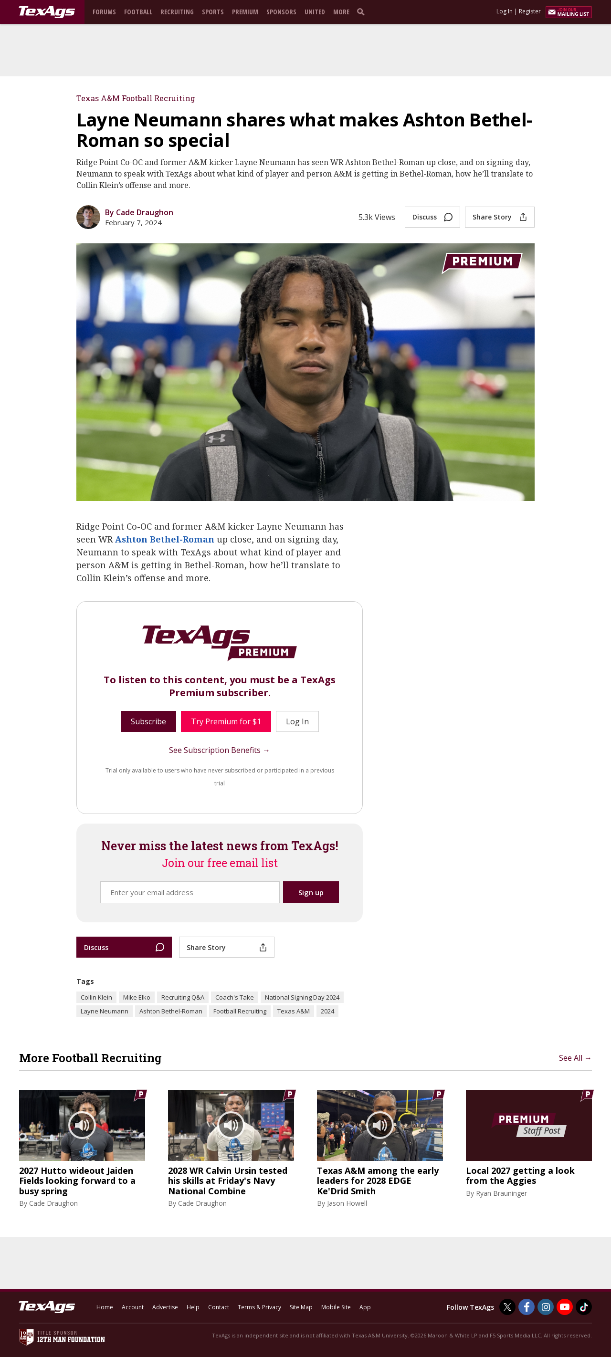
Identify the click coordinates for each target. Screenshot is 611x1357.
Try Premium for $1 (226, 721)
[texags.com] (47, 12)
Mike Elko (136, 997)
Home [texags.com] (104, 1307)
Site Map (301, 1307)
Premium (245, 11)
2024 (327, 1011)
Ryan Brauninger (501, 1193)
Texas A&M (293, 1011)
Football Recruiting (239, 1011)
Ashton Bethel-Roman (164, 539)
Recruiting (177, 11)
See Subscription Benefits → (219, 750)
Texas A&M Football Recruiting (135, 98)
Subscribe (148, 721)
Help (193, 1307)
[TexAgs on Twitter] (507, 1307)
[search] (363, 11)
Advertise (165, 1307)
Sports (213, 11)
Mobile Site (336, 1307)
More (341, 11)
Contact (218, 1307)
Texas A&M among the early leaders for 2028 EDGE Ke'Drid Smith (378, 1181)
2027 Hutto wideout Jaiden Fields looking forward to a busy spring (77, 1181)
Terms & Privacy (259, 1307)
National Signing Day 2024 (302, 997)
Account (133, 1307)
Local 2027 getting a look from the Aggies (520, 1176)
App (365, 1307)
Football (138, 11)
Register (530, 11)
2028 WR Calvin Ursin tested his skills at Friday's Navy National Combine (227, 1181)
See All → (575, 1058)
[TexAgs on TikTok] (584, 1307)
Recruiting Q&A (182, 997)
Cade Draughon (53, 1203)
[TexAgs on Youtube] (565, 1307)
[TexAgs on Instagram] (545, 1307)
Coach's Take (234, 997)
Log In (504, 11)
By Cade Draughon (139, 212)
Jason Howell (347, 1203)
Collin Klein (96, 997)
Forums (104, 11)
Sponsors (281, 11)
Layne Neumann (104, 1011)
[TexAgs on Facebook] (526, 1307)
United (315, 11)
